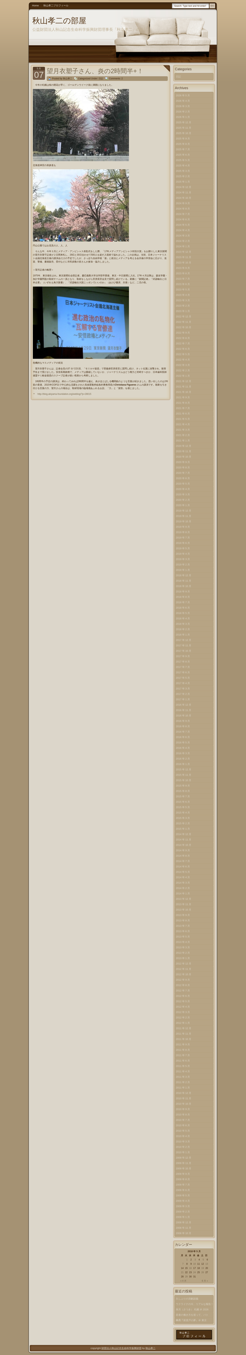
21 (182, 1272)
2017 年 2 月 (183, 694)
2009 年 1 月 (183, 1217)
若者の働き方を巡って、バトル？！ (192, 1315)
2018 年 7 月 (183, 602)
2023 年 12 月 (183, 251)
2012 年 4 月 (183, 1006)
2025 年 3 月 (183, 170)
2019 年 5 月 (183, 548)
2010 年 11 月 (183, 1098)
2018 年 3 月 (183, 623)
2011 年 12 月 (183, 1028)
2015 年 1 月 (183, 828)
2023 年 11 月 (183, 257)
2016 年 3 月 (183, 753)
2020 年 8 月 (183, 467)
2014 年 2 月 (183, 888)
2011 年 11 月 (183, 1033)
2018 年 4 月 (183, 618)
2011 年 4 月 (183, 1071)
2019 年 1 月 (183, 569)
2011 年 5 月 (183, 1066)
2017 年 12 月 (183, 640)
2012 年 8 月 (183, 985)
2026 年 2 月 (183, 111)
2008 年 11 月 (183, 1227)
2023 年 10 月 (183, 262)
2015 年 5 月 (183, 807)
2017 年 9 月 (183, 656)
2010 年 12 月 (183, 1093)
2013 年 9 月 (183, 915)
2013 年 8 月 (183, 920)
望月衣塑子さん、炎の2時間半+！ (95, 71)
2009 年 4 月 (183, 1200)
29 (186, 1276)
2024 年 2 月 (183, 241)
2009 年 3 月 (183, 1206)
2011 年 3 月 (183, 1076)
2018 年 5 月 (183, 613)
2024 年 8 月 (183, 208)
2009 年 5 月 (183, 1195)
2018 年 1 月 (183, 634)
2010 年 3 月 (183, 1141)
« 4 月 (183, 1281)
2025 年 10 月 (183, 133)
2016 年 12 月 (183, 704)
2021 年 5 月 (183, 419)
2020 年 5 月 (183, 483)
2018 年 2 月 (183, 629)
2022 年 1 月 (183, 375)
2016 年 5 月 (183, 742)
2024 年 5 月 (183, 224)
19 (202, 1268)
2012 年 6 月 (183, 995)
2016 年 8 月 (183, 726)
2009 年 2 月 (183, 1211)
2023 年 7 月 (183, 278)
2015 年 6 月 (183, 801)
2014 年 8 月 (183, 855)
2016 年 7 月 (183, 731)
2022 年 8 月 (183, 338)
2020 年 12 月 (183, 445)
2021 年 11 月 (183, 386)
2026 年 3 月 (183, 106)
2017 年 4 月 (183, 683)
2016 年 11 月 (183, 710)
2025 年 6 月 (183, 154)
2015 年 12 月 (183, 769)
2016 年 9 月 (183, 720)
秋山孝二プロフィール (55, 5)
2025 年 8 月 (183, 144)
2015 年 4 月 (183, 812)
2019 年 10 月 (183, 521)
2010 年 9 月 (183, 1109)
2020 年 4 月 (183, 489)
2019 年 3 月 (183, 559)
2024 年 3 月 (183, 235)
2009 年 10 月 (183, 1168)
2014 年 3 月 (183, 882)
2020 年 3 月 (183, 494)
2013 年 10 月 (183, 909)
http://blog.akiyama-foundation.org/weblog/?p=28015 (64, 394)
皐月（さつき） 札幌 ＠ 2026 (192, 1309)
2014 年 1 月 (183, 893)
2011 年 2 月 (183, 1082)
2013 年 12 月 (183, 898)
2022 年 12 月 (183, 316)
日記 (101, 78)
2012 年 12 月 (183, 963)
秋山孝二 (150, 1348)
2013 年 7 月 (183, 925)
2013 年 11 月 (183, 904)
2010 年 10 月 (183, 1103)
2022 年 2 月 (183, 370)
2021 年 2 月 (183, 435)
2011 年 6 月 (183, 1060)
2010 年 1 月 (183, 1152)
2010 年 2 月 (183, 1146)
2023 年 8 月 (183, 273)
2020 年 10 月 (183, 456)
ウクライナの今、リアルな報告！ (194, 1304)
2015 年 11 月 (183, 774)
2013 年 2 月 (183, 952)
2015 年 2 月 (183, 823)
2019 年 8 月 (183, 532)
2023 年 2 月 (183, 305)
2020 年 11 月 (183, 451)
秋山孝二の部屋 (59, 20)
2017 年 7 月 (183, 667)
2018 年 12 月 (183, 575)
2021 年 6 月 (183, 413)
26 (202, 1272)
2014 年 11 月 (183, 839)
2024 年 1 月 (183, 246)
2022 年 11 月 (183, 321)
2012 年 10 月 (183, 974)
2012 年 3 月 (183, 1012)
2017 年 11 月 (183, 645)
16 (190, 1268)
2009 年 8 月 (183, 1179)
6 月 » (205, 1281)
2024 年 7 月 (183, 214)
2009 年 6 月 (183, 1190)
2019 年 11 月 (183, 516)
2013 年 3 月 (183, 947)
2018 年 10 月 (183, 586)
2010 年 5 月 (183, 1130)
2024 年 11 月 (183, 192)
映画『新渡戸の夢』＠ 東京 (191, 1320)
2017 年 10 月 (183, 650)
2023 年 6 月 (183, 284)
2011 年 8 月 (183, 1049)
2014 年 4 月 (183, 877)
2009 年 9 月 (183, 1173)
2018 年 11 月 (183, 580)
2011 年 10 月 (183, 1039)
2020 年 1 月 (183, 505)
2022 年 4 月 (183, 359)
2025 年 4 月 (183, 165)
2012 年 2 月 (183, 1017)
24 (194, 1272)
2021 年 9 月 (183, 397)
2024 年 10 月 (183, 197)
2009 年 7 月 (183, 1184)
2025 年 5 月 (183, 160)
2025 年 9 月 (183, 138)
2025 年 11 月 (183, 127)
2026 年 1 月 (183, 117)
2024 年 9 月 (183, 203)
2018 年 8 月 (183, 596)
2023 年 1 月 (183, 311)
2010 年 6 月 (183, 1125)
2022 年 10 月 (183, 327)
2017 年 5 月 (183, 677)
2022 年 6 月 (183, 348)
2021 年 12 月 (183, 381)
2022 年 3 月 (183, 365)
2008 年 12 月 (183, 1222)
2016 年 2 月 (183, 758)
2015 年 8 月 (183, 791)
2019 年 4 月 (183, 553)
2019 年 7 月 (183, 537)
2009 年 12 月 (183, 1157)
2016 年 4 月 (183, 747)
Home (35, 5)
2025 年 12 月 (183, 122)
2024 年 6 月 (183, 219)
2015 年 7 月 (183, 796)
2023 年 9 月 (183, 268)
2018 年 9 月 (183, 591)
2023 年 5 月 (183, 289)
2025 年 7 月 (183, 149)
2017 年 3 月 (183, 688)
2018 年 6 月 (183, 607)
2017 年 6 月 (183, 672)
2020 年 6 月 (183, 478)
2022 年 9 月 (183, 332)
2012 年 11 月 (183, 969)
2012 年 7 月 (183, 990)
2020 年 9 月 (183, 462)
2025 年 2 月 (183, 176)
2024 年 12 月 (183, 187)
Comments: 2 (116, 78)
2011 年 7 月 (183, 1055)
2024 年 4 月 (183, 230)
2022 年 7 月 (183, 343)
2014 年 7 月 (183, 861)
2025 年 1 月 (183, 181)
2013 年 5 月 (183, 936)
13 (206, 1264)
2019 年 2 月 (183, 564)
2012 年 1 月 (183, 1022)
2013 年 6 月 (183, 931)
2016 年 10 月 (183, 715)
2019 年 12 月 (183, 510)
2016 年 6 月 (183, 737)
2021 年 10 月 (183, 392)
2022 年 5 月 (183, 354)
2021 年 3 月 (183, 429)
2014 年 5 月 (183, 871)
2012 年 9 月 (183, 979)
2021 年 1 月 (183, 440)
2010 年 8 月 (183, 1114)
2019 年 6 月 (183, 543)
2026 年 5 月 (183, 95)
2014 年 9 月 (183, 850)
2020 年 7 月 (183, 472)
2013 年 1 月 (183, 958)
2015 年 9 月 (183, 785)
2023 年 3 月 (183, 300)
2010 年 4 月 (183, 1136)
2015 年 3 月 (183, 818)
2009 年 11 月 (183, 1163)
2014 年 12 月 (183, 834)
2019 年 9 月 (183, 526)
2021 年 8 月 (183, 402)
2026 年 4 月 (183, 100)
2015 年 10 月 (183, 780)
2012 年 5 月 (183, 1001)
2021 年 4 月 (183, 424)
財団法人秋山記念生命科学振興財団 (121, 1348)
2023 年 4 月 (183, 294)
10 (194, 1264)
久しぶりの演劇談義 (187, 1298)
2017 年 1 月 (183, 699)
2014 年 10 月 (183, 845)
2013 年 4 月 (183, 942)
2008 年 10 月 (183, 1233)
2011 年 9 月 (183, 1044)
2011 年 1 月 (183, 1087)
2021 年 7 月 (183, 408)
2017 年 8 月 (183, 661)
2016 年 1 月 (183, 764)
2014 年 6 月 (183, 866)
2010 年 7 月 (183, 1120)
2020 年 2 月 (183, 499)
